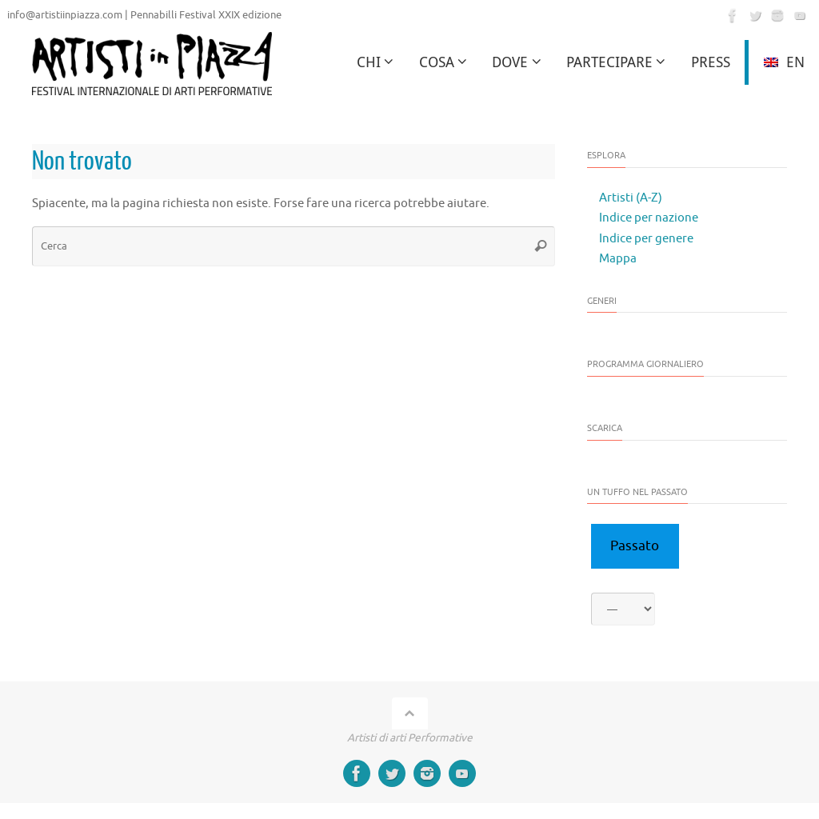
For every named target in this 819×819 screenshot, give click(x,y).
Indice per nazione (648, 218)
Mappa (618, 258)
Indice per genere (646, 238)
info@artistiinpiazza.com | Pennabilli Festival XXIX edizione (144, 15)
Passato (634, 545)
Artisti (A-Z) (630, 198)
